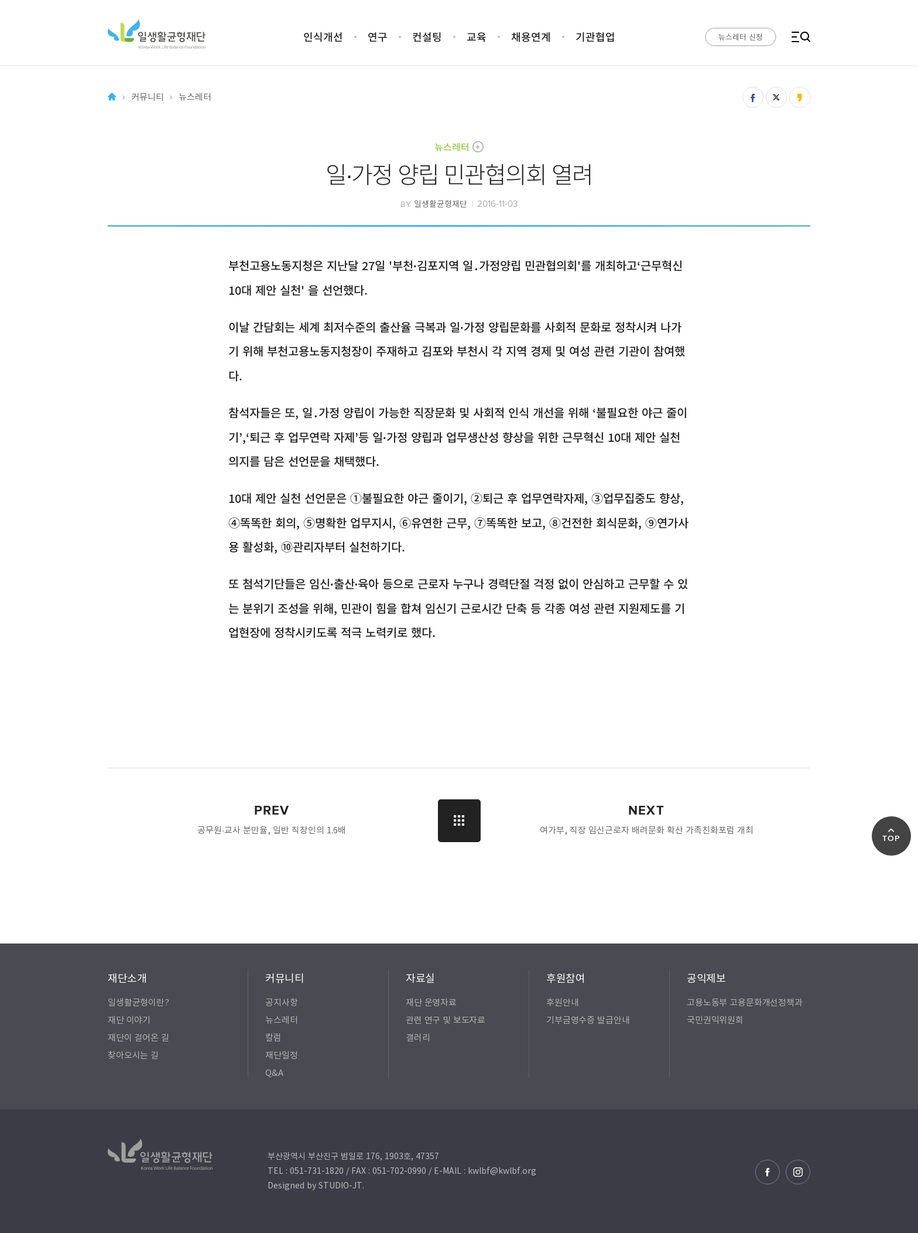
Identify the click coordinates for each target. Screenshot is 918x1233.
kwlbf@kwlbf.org (502, 1170)
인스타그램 (798, 1172)
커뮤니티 (147, 97)
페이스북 (767, 1172)
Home (112, 97)
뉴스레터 (452, 146)
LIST (459, 820)
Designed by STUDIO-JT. (316, 1185)
